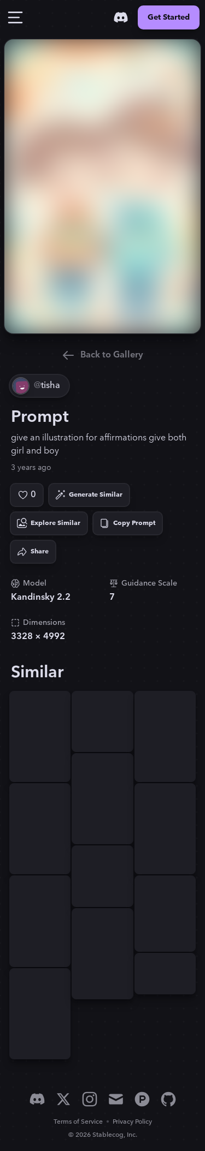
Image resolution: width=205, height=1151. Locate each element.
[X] (63, 1099)
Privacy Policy (132, 1121)
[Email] (116, 1099)
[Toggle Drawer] (15, 17)
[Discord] (120, 17)
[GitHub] (168, 1099)
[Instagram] (90, 1099)
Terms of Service (78, 1121)
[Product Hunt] (142, 1099)
